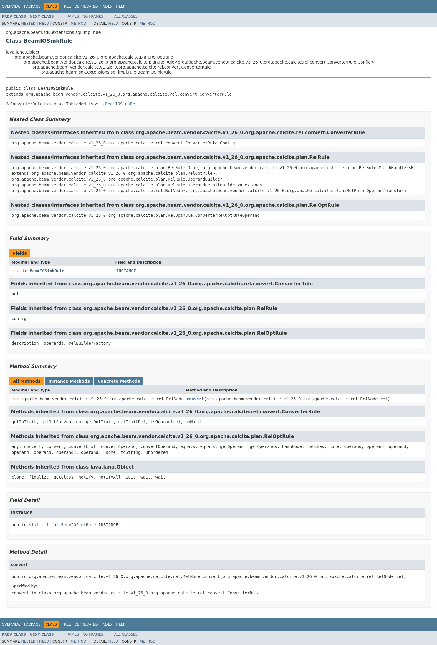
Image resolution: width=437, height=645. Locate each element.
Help (120, 6)
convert (195, 398)
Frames (72, 16)
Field (44, 23)
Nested (28, 23)
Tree (66, 6)
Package (32, 6)
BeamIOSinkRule (47, 271)
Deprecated (86, 6)
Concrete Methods (119, 381)
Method (78, 23)
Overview (11, 6)
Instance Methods (69, 381)
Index (107, 6)
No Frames (92, 16)
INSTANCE (126, 271)
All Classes (126, 16)
